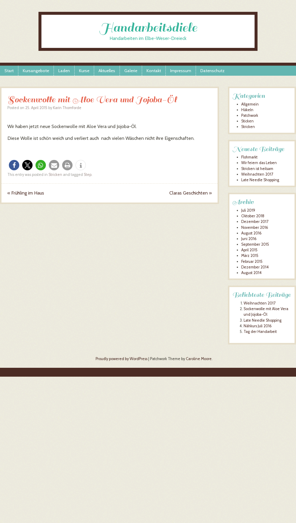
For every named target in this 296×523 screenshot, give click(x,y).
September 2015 (255, 244)
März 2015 (249, 255)
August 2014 (251, 273)
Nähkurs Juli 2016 (258, 326)
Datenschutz (212, 70)
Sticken (247, 121)
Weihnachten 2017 (257, 174)
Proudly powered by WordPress (121, 359)
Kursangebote (36, 70)
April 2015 (249, 250)
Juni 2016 (249, 239)
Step (87, 174)
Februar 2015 (252, 261)
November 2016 (254, 227)
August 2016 (251, 233)
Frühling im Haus (25, 193)
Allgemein (250, 104)
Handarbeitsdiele (148, 28)
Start (9, 70)
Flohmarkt (249, 157)
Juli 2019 (248, 210)
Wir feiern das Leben (259, 163)
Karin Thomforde (67, 108)
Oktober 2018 (252, 216)
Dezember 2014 (255, 267)
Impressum (180, 70)
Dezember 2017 (254, 221)
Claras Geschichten (190, 193)
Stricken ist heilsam (257, 168)
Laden (64, 70)
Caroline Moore (199, 359)
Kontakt (154, 70)
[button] (14, 165)
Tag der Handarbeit (260, 331)
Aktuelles (107, 70)
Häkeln (247, 110)
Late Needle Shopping (260, 180)
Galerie (130, 70)
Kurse (84, 70)
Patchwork (249, 115)
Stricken (55, 174)
